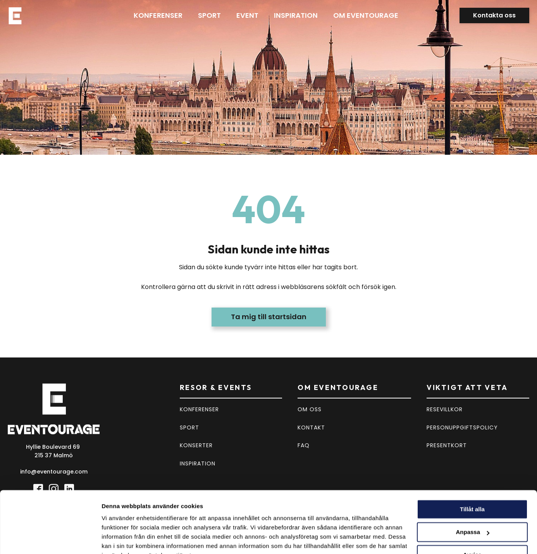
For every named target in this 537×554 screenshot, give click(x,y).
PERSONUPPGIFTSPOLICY (462, 427)
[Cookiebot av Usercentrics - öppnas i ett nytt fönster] (50, 539)
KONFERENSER (199, 409)
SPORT (189, 427)
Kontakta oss (494, 15)
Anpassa (472, 494)
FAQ (304, 445)
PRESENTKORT (447, 445)
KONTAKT (311, 427)
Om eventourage (365, 15)
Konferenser (158, 15)
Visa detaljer (119, 538)
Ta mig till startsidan (268, 316)
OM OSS (310, 409)
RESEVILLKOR (445, 409)
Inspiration (296, 15)
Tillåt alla (472, 471)
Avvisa (472, 516)
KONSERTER (196, 445)
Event (247, 15)
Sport (209, 15)
